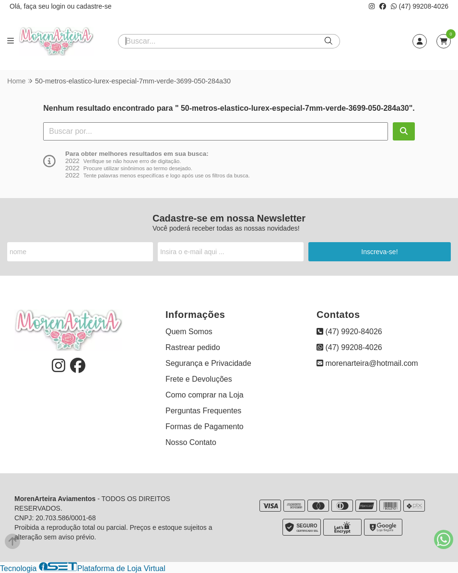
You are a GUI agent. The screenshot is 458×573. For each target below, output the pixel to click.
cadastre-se (93, 6)
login (59, 6)
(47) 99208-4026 (419, 6)
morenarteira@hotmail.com (367, 363)
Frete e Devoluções (198, 379)
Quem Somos (188, 331)
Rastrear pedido (192, 347)
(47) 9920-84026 (349, 331)
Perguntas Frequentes (203, 411)
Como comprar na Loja (204, 395)
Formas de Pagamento (204, 426)
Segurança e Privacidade (208, 363)
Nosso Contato (190, 442)
